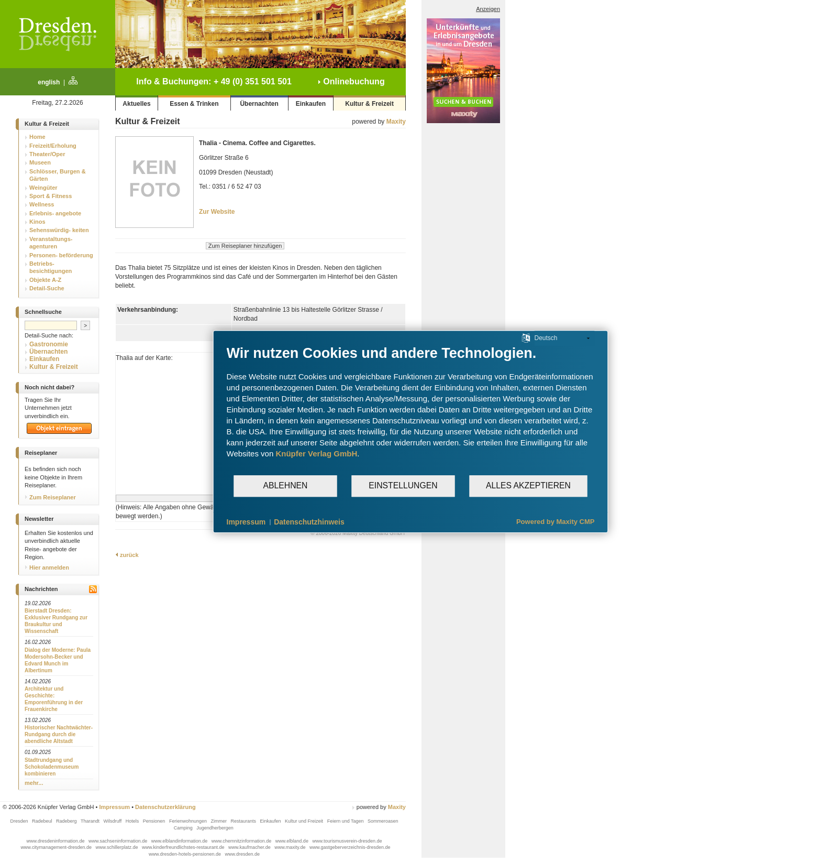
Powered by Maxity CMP (555, 522)
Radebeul (42, 821)
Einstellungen (403, 485)
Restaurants (243, 821)
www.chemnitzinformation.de (242, 841)
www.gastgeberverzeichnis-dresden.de (350, 847)
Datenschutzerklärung (165, 807)
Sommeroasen (383, 821)
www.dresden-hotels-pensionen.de (186, 854)
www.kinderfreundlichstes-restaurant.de (184, 847)
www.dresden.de (242, 854)
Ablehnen (285, 485)
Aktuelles (136, 103)
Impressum (114, 807)
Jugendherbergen (215, 828)
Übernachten (259, 103)
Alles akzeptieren (528, 485)
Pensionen (155, 821)
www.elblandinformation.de (180, 841)
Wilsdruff (113, 821)
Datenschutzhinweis (309, 522)
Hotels (133, 821)
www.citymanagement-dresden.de (56, 847)
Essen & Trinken (194, 103)
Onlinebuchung (351, 81)
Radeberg (67, 821)
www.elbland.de (292, 841)
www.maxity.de (290, 847)
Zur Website (217, 211)
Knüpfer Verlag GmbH (316, 453)
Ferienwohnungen (188, 821)
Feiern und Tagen (346, 821)
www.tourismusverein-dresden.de (347, 841)
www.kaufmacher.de (250, 847)
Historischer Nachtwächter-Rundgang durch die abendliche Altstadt (59, 734)
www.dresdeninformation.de (56, 841)
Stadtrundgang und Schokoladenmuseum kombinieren (52, 767)
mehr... (34, 783)
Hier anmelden (47, 567)
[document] (411, 409)
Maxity (396, 121)
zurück (127, 555)
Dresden (19, 821)
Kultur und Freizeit (305, 821)
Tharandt (91, 821)
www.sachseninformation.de (118, 841)
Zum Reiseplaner (50, 497)
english (49, 82)
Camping (184, 828)
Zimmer (219, 821)
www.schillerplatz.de (117, 847)
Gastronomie (48, 344)
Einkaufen (310, 103)
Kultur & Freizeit (369, 103)
